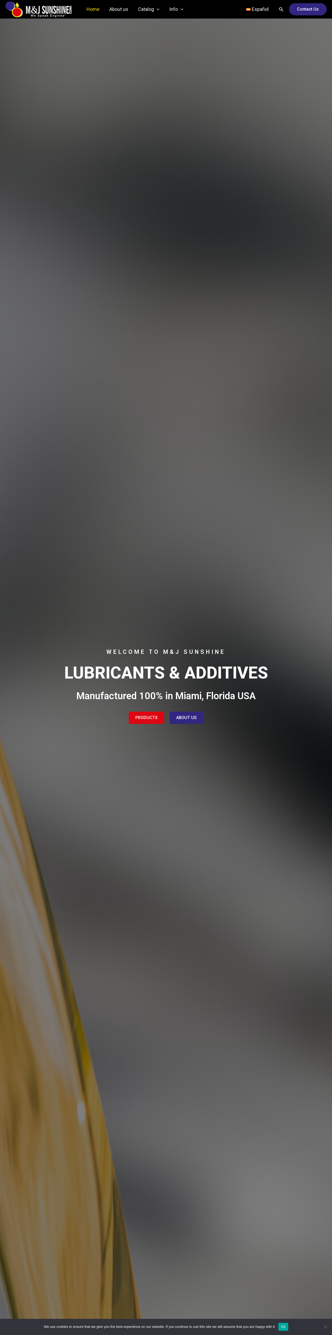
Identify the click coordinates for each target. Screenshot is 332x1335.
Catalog (148, 9)
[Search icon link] (281, 9)
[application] (156, 9)
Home (93, 9)
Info (176, 9)
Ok (283, 1327)
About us (118, 9)
